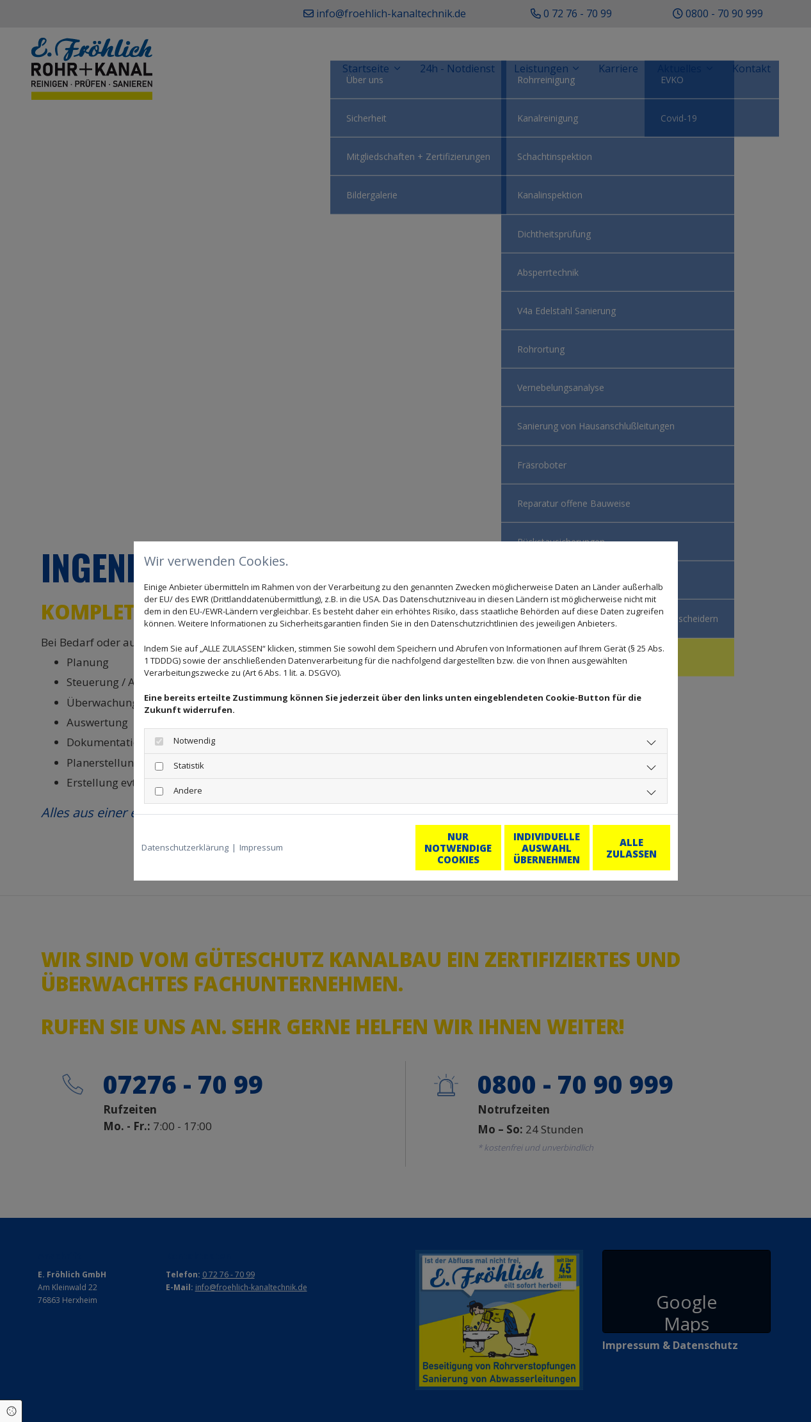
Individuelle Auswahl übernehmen (489, 848)
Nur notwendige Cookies (367, 848)
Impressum (261, 847)
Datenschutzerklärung (185, 847)
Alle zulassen (610, 848)
